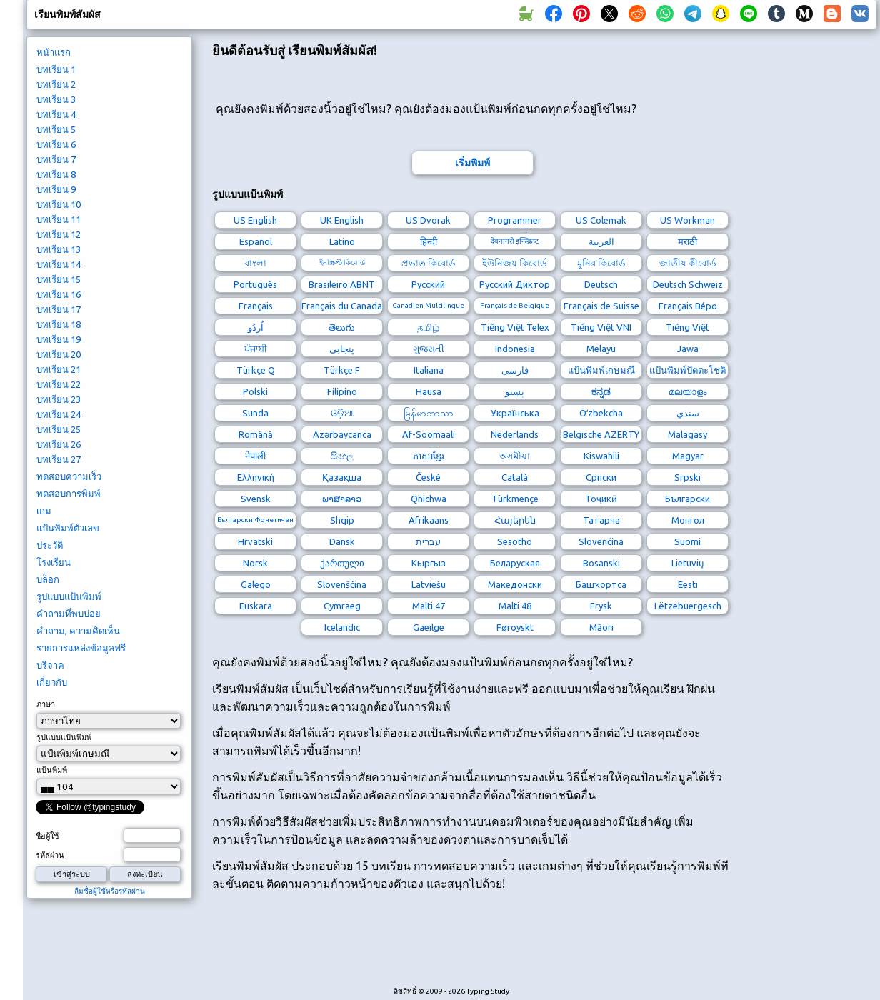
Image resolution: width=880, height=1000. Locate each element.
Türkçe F (342, 370)
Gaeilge (428, 627)
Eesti (688, 584)
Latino (342, 241)
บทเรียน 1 (56, 69)
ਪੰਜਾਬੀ (255, 349)
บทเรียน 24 (58, 414)
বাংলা (255, 263)
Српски (601, 477)
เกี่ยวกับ (51, 682)
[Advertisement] (472, 946)
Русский (428, 284)
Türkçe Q (255, 370)
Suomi (687, 541)
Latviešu (428, 584)
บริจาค (50, 665)
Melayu (601, 349)
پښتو (514, 391)
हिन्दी (428, 241)
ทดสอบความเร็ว (68, 476)
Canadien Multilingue (428, 305)
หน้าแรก (53, 52)
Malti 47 (428, 606)
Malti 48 (515, 606)
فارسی (515, 370)
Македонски (515, 584)
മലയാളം (687, 391)
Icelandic (342, 627)
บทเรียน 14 (58, 264)
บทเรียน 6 (56, 144)
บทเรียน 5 (56, 129)
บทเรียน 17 (58, 309)
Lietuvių (687, 563)
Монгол (687, 520)
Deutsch (601, 284)
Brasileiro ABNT (342, 284)
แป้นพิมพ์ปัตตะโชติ (687, 370)
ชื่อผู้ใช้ (47, 835)
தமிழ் (428, 327)
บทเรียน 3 (56, 99)
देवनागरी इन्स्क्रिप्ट (515, 241)
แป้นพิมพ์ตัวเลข (67, 528)
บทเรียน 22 (58, 384)
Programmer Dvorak (514, 222)
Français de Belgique (514, 305)
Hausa (428, 391)
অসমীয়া (514, 456)
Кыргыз (428, 563)
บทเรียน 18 (58, 324)
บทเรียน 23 (58, 399)
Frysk (601, 606)
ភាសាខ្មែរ (428, 456)
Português (255, 284)
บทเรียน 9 (56, 189)
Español (255, 241)
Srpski (687, 477)
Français (256, 306)
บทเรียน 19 (58, 339)
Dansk (342, 541)
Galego (256, 584)
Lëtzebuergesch (687, 606)
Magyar (688, 456)
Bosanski (601, 563)
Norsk (255, 563)
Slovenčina (601, 541)
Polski (255, 391)
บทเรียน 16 (58, 294)
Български (687, 499)
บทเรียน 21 (58, 369)
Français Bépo (688, 306)
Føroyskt (515, 627)
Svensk (256, 499)
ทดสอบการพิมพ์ (68, 494)
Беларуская (515, 563)
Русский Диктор (514, 284)
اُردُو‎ (256, 327)
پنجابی (341, 349)
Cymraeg (342, 606)
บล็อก (47, 579)
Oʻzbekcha (601, 413)
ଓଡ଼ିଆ (342, 413)
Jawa (688, 349)
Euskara (255, 606)
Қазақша (341, 477)
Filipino (342, 391)
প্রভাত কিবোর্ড (428, 263)
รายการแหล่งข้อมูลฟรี (81, 648)
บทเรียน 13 (58, 249)
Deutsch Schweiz (688, 284)
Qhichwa (428, 499)
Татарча (601, 520)
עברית (428, 541)
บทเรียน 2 (56, 84)
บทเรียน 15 (58, 279)
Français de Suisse (601, 306)
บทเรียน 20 (58, 354)
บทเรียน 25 (58, 429)
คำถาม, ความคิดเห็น (78, 631)
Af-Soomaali (428, 434)
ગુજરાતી (428, 349)
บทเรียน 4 (56, 114)
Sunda (255, 413)
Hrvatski (255, 541)
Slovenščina (341, 584)
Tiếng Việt (687, 327)
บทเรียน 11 (58, 219)
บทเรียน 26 (58, 444)
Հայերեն (515, 520)
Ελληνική (255, 477)
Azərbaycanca (342, 434)
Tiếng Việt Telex (515, 327)
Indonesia (515, 349)
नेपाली (255, 456)
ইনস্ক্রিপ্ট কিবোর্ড (342, 262)
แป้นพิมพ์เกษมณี (601, 370)
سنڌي (687, 413)
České (428, 477)
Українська (515, 413)
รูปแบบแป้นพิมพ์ (68, 596)
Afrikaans (429, 520)
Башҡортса (601, 584)
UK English (342, 220)
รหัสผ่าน (50, 855)
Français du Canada (341, 306)
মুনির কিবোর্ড (601, 263)
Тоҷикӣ (601, 499)
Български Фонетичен (255, 520)
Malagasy (687, 434)
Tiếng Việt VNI (601, 327)
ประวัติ (49, 545)
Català (514, 477)
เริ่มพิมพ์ (472, 163)
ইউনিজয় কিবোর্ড (514, 263)
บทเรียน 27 (58, 459)
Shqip (342, 520)
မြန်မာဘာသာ (429, 413)
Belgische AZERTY (601, 434)
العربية (601, 241)
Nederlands (515, 434)
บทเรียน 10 (58, 204)
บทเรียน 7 (56, 159)
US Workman (687, 220)
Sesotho (514, 541)
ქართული (342, 563)
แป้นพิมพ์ (51, 770)
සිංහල (342, 456)
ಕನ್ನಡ (601, 391)
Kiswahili (601, 456)
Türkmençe (515, 499)
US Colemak (601, 220)
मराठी (687, 241)
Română (256, 434)
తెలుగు (342, 327)
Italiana (429, 370)
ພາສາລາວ (341, 499)
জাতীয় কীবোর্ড (687, 263)
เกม (43, 511)
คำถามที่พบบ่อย (68, 614)
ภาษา (45, 704)
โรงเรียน (53, 562)
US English (255, 220)
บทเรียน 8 (56, 174)
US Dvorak (428, 220)
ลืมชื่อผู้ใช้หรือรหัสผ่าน (109, 891)
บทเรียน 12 (58, 234)
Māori (601, 627)
